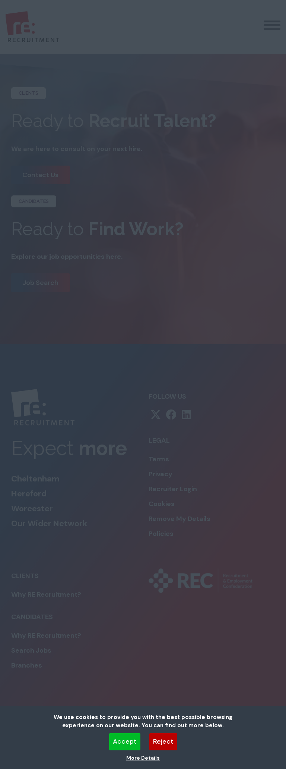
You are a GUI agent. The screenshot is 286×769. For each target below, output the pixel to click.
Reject (163, 741)
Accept (125, 741)
